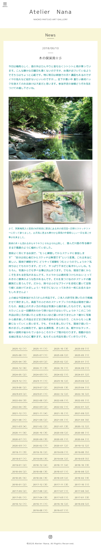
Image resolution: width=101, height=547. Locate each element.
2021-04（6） (82, 419)
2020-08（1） (82, 432)
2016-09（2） (82, 503)
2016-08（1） (40, 510)
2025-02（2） (61, 361)
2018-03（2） (61, 477)
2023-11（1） (40, 380)
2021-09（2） (82, 413)
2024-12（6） (20, 368)
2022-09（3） (20, 400)
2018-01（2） (20, 484)
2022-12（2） (61, 394)
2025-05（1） (82, 355)
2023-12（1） (20, 380)
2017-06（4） (82, 491)
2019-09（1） (61, 452)
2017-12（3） (40, 484)
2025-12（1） (20, 348)
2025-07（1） (40, 355)
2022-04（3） (20, 406)
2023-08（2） (20, 387)
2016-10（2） (61, 503)
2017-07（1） (61, 491)
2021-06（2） (40, 419)
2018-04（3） (40, 477)
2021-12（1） (20, 413)
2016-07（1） (61, 510)
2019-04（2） (61, 458)
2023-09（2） (82, 380)
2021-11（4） (40, 413)
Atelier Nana (50, 11)
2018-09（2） (20, 471)
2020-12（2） (82, 426)
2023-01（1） (40, 394)
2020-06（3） (40, 439)
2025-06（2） (61, 355)
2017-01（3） (82, 497)
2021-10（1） (61, 413)
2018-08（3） (40, 471)
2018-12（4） (40, 465)
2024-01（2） (82, 374)
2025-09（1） (82, 348)
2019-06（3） (40, 458)
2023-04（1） (82, 387)
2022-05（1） (82, 400)
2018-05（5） (20, 477)
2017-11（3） (61, 484)
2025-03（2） (40, 361)
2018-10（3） (82, 465)
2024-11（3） (40, 368)
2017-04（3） (40, 497)
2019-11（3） (20, 452)
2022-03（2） (40, 406)
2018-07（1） (61, 471)
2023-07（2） (40, 387)
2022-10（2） (82, 394)
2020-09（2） (61, 432)
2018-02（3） (82, 477)
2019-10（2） (40, 452)
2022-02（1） (61, 406)
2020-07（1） (20, 439)
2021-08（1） (20, 419)
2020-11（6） (20, 432)
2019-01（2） (20, 465)
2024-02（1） (61, 374)
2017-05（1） (20, 497)
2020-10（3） (40, 432)
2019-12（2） (82, 445)
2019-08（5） (82, 452)
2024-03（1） (40, 374)
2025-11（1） (40, 348)
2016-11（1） (40, 503)
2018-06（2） (82, 471)
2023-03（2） (20, 394)
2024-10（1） (61, 368)
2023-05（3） (61, 387)
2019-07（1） (20, 458)
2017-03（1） (61, 497)
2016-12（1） (20, 503)
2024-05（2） (20, 374)
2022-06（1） (61, 400)
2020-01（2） (61, 445)
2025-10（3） (61, 348)
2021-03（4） (20, 426)
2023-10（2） (61, 380)
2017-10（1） (82, 484)
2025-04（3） (20, 361)
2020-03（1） (20, 445)
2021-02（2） (40, 426)
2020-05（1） (61, 439)
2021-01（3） (61, 426)
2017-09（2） (20, 491)
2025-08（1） (20, 355)
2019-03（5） (82, 458)
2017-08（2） (40, 491)
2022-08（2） (40, 400)
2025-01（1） (82, 361)
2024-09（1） (82, 368)
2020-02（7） (40, 445)
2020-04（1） (82, 439)
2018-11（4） (61, 465)
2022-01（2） (82, 406)
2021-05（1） (61, 419)
